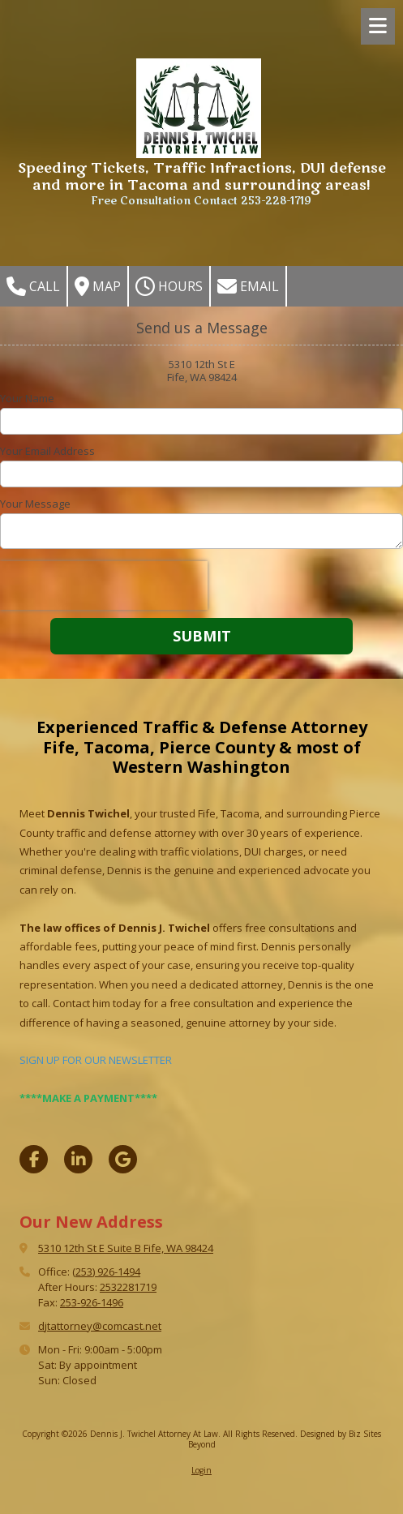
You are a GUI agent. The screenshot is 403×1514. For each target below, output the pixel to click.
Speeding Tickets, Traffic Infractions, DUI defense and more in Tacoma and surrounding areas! (202, 177)
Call (33, 286)
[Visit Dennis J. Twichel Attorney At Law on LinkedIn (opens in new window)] (78, 1159)
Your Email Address (47, 450)
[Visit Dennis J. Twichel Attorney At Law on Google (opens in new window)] (123, 1159)
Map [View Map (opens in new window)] (98, 286)
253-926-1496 (91, 1302)
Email (248, 286)
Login (201, 1470)
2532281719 (128, 1287)
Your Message (35, 503)
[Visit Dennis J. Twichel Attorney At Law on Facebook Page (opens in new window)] (33, 1159)
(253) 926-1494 (106, 1271)
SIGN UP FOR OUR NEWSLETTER (95, 1060)
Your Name (27, 398)
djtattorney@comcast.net (99, 1326)
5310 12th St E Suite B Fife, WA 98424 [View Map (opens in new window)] (125, 1248)
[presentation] (104, 585)
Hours (169, 286)
